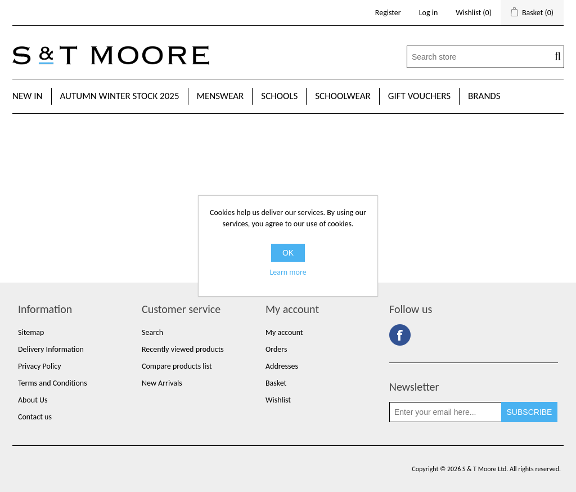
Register (388, 12)
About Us (33, 400)
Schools (279, 96)
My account (284, 332)
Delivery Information (51, 349)
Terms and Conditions (52, 383)
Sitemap (31, 332)
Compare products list (177, 366)
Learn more (287, 272)
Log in (428, 12)
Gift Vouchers (419, 96)
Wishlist (278, 400)
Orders (276, 349)
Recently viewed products (183, 349)
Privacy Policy (39, 366)
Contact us (35, 417)
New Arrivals (162, 383)
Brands (484, 96)
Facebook (400, 335)
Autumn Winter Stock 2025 (119, 96)
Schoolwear (342, 96)
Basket (276, 383)
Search (152, 332)
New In (27, 96)
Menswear (220, 96)
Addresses (282, 366)
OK (288, 252)
